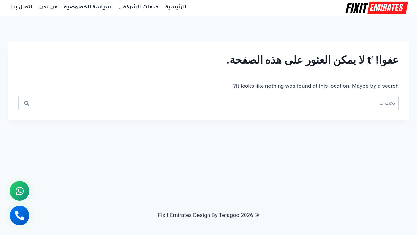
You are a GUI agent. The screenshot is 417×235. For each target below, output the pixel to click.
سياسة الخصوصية (87, 7)
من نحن (48, 7)
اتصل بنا (21, 7)
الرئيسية (175, 7)
